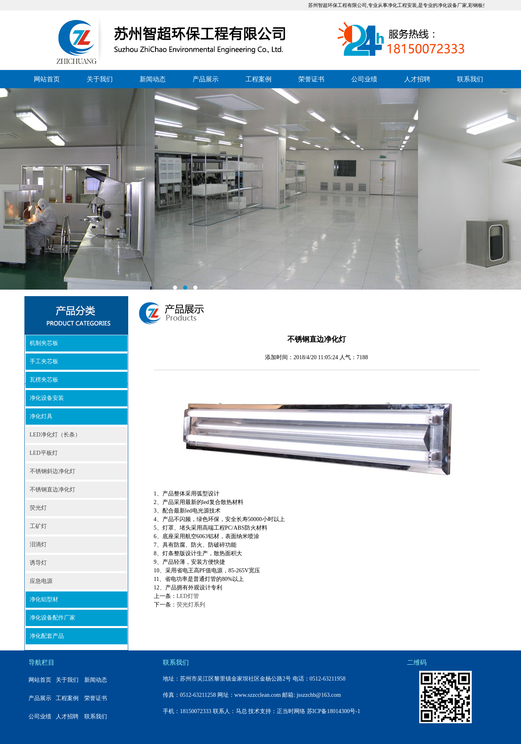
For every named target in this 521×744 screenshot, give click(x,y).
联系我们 (470, 79)
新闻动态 (153, 79)
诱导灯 (38, 563)
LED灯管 (188, 596)
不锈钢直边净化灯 (52, 490)
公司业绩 (364, 79)
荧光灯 (38, 508)
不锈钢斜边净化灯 (52, 471)
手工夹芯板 (44, 361)
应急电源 (41, 581)
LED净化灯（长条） (55, 435)
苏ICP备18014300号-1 (333, 711)
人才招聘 (417, 79)
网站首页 (47, 79)
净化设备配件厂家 (52, 618)
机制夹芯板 (44, 343)
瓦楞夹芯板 (44, 380)
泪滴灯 (38, 544)
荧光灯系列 (191, 605)
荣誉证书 (311, 79)
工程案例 (258, 79)
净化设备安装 (47, 398)
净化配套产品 (47, 636)
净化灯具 (41, 416)
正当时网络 (291, 711)
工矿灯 (38, 526)
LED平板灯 (44, 453)
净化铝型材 (44, 599)
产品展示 (206, 79)
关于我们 (100, 79)
